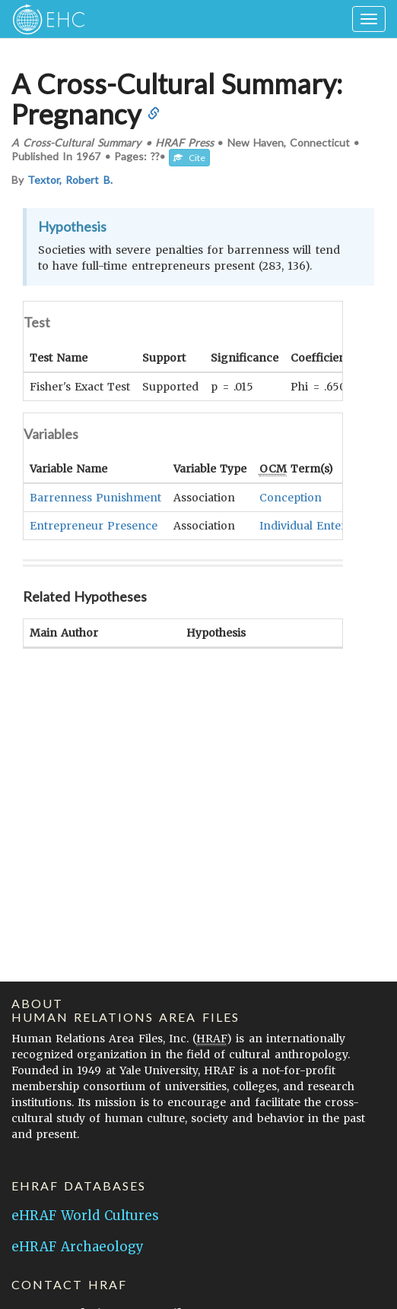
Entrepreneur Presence (93, 526)
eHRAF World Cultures (85, 1215)
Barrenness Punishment (95, 497)
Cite (189, 157)
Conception (290, 497)
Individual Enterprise (316, 526)
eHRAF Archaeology (77, 1246)
